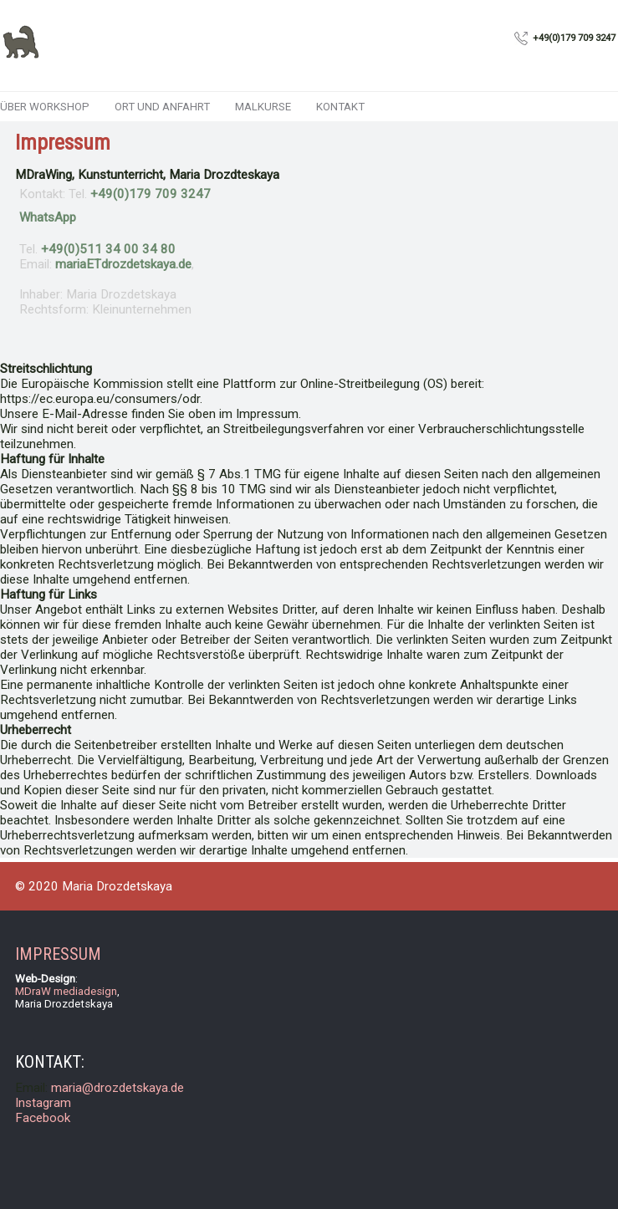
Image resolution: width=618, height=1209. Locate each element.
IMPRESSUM (58, 954)
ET (123, 264)
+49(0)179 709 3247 (150, 194)
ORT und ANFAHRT (162, 106)
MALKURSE (263, 106)
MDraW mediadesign (66, 991)
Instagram (43, 1102)
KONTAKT (340, 106)
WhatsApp (47, 217)
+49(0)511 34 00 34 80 (108, 249)
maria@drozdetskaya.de (117, 1087)
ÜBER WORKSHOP (44, 106)
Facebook (42, 1117)
